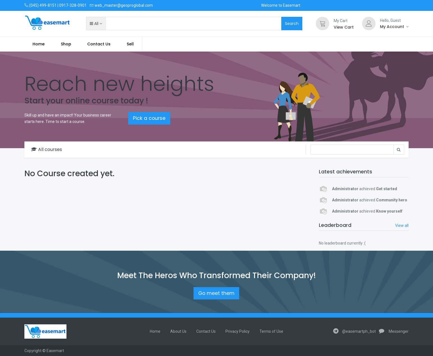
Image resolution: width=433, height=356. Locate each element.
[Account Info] (394, 27)
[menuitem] (38, 44)
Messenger (394, 331)
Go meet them (216, 293)
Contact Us (206, 331)
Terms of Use (271, 331)
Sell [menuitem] (130, 44)
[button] (95, 23)
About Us (178, 331)
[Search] (352, 150)
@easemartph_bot (354, 331)
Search (292, 23)
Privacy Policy (237, 331)
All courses (46, 149)
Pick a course (149, 118)
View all (402, 225)
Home (155, 331)
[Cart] (322, 23)
